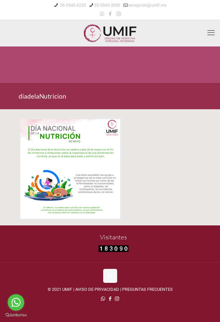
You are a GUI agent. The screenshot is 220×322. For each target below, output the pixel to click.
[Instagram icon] (118, 14)
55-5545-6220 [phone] (72, 5)
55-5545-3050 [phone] (107, 5)
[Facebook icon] (110, 14)
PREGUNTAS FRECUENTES (147, 289)
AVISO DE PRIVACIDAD (97, 289)
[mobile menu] (211, 33)
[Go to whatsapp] (16, 302)
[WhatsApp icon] (102, 14)
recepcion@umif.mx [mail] (147, 5)
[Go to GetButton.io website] (16, 315)
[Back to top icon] (110, 276)
